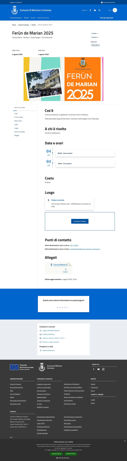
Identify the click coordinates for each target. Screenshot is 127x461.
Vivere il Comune (23, 25)
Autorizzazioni (68, 400)
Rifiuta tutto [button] (70, 454)
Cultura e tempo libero (44, 387)
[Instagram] (99, 10)
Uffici (11, 391)
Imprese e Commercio (43, 394)
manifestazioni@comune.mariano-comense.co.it (85, 249)
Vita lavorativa (41, 391)
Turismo (39, 404)
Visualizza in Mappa (80, 221)
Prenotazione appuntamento (46, 417)
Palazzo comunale (57, 200)
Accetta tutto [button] (56, 454)
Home (14, 25)
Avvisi (93, 391)
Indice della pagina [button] (19, 107)
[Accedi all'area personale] (108, 2)
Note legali (67, 423)
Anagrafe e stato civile (44, 384)
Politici (12, 397)
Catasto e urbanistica (43, 400)
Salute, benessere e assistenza (73, 397)
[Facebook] (89, 10)
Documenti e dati (15, 404)
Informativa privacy (70, 420)
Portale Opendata (42, 433)
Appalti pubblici (41, 397)
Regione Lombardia (16, 2)
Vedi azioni (95, 37)
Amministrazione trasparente (73, 417)
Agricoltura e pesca (70, 404)
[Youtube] (94, 10)
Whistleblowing (42, 430)
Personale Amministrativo (18, 400)
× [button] (125, 441)
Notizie (93, 384)
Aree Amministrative (16, 387)
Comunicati (94, 387)
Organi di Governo (15, 384)
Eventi (34, 25)
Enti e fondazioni (15, 394)
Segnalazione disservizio (44, 420)
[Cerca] (115, 10)
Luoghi (93, 400)
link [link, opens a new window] (81, 450)
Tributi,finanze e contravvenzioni (74, 391)
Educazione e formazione (71, 384)
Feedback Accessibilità (71, 430)
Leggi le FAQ (41, 423)
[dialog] (63, 450)
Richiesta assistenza (43, 427)
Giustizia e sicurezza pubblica (73, 387)
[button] (63, 458)
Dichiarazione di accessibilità (73, 427)
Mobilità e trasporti (43, 407)
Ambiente (67, 394)
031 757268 (74, 245)
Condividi (95, 33)
